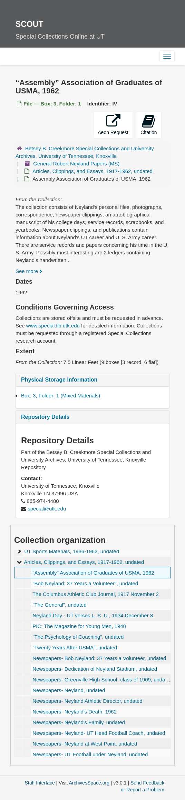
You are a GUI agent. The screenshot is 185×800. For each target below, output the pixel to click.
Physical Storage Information (59, 380)
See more (29, 271)
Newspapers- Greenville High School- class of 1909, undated (102, 679)
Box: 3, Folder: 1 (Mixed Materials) (60, 395)
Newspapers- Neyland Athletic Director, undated (87, 701)
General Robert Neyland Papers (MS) (76, 163)
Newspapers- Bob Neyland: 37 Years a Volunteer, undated (99, 658)
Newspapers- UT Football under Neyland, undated (90, 754)
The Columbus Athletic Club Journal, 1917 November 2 (95, 594)
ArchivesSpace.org (89, 783)
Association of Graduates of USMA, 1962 (93, 573)
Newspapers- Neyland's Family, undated (78, 722)
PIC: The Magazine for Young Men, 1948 (79, 626)
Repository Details (45, 417)
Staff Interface (40, 783)
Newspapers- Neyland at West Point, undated (84, 744)
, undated (85, 583)
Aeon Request (113, 124)
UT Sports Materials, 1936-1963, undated (71, 551)
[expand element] (19, 551)
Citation (148, 124)
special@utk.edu (47, 509)
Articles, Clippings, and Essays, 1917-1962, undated (92, 171)
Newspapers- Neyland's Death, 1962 (74, 712)
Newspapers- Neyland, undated (68, 690)
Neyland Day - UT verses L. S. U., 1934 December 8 (92, 615)
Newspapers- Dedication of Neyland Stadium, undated (94, 669)
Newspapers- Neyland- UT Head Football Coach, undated (98, 733)
